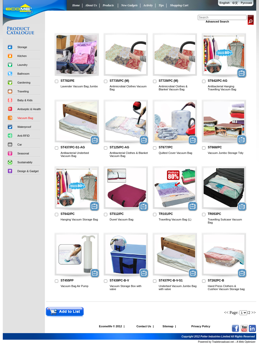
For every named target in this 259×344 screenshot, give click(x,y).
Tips (160, 5)
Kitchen (22, 55)
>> (253, 312)
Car (19, 144)
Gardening (23, 82)
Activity (147, 5)
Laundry (22, 64)
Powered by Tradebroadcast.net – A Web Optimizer (226, 341)
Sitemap (168, 326)
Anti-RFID (23, 135)
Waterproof (24, 126)
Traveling (23, 91)
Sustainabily (24, 162)
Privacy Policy (200, 326)
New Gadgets (129, 5)
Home (75, 5)
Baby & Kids (25, 100)
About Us (90, 5)
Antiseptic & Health (29, 109)
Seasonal (23, 153)
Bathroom (23, 73)
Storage (22, 47)
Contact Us (144, 326)
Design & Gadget (28, 171)
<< (226, 312)
